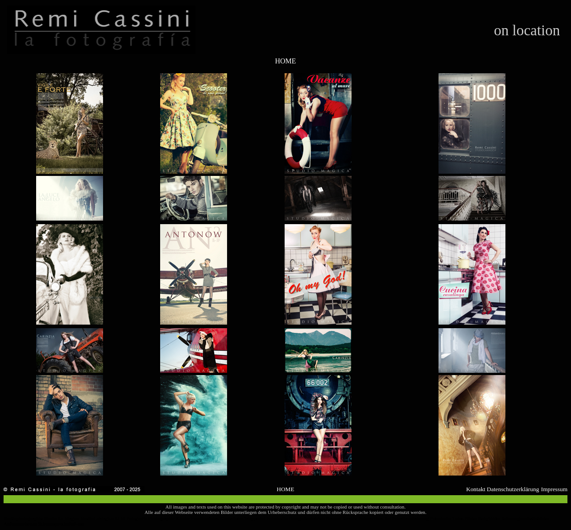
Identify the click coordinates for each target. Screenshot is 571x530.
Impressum (554, 489)
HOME (285, 61)
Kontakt (475, 489)
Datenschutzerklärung (513, 489)
